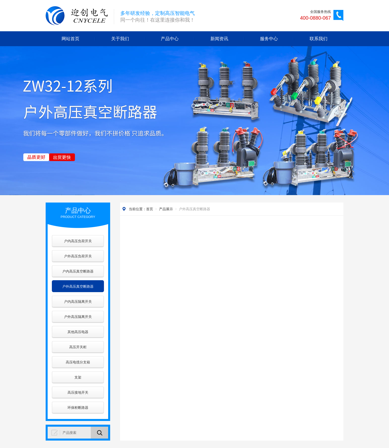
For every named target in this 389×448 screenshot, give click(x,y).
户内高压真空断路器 (78, 271)
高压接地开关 (77, 392)
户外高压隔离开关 (78, 317)
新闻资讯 (219, 38)
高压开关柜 (78, 347)
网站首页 (70, 38)
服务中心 (269, 38)
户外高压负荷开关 (78, 256)
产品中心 (170, 38)
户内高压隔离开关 (78, 302)
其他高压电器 (77, 332)
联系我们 (318, 38)
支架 (77, 377)
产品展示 (166, 209)
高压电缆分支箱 (78, 362)
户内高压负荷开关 (78, 241)
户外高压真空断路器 (78, 286)
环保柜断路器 (77, 408)
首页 (149, 209)
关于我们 (120, 38)
